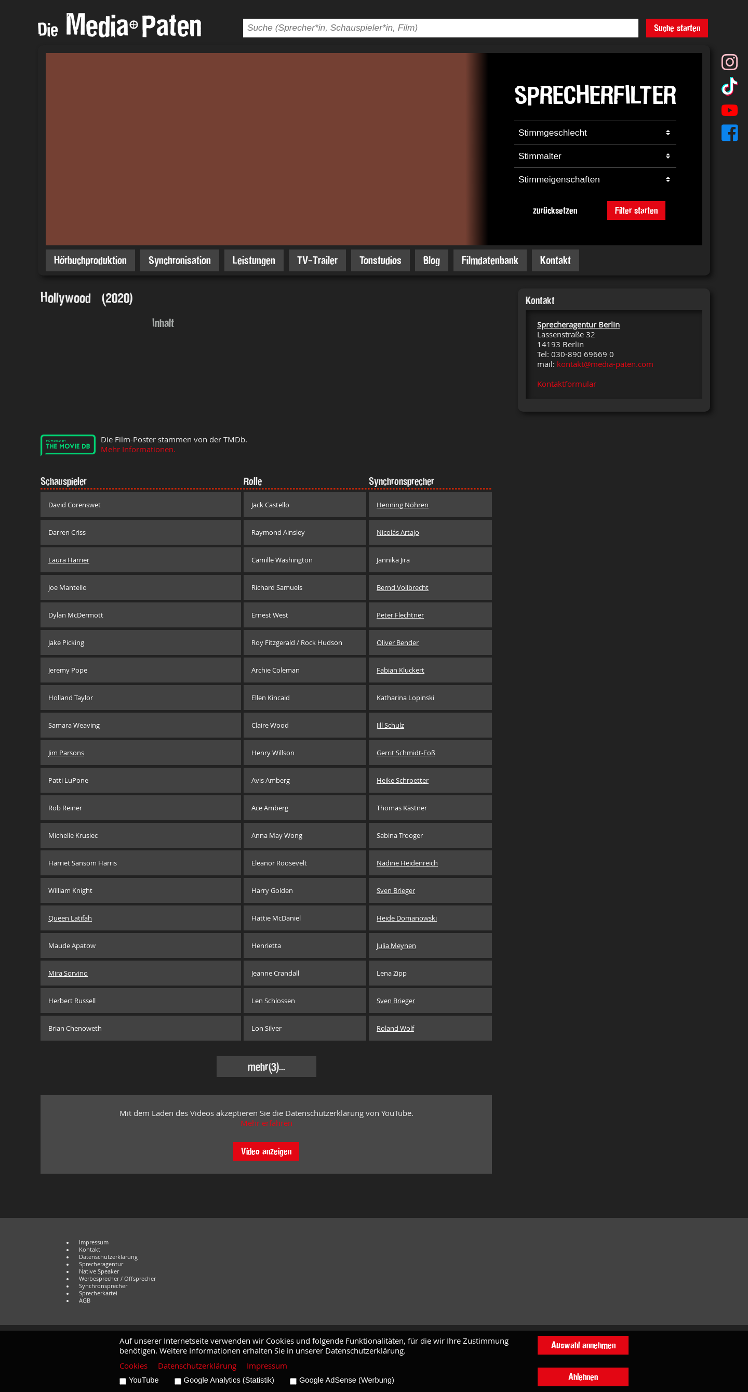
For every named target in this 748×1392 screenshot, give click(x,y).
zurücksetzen (555, 210)
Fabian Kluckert (400, 670)
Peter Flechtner (400, 615)
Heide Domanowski (407, 918)
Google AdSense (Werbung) (346, 1380)
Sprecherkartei (98, 1293)
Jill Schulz (390, 725)
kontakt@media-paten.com (605, 364)
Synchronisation (180, 260)
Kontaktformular (566, 384)
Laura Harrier (68, 559)
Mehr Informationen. (138, 449)
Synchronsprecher (103, 1286)
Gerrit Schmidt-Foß (406, 752)
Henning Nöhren (403, 504)
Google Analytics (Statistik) (229, 1380)
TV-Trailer (317, 260)
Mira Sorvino (68, 973)
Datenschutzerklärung (108, 1256)
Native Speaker (99, 1271)
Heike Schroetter (403, 780)
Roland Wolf (395, 1028)
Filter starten (636, 210)
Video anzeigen (266, 1151)
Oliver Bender (398, 642)
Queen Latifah (70, 918)
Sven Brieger (396, 890)
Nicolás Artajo (398, 532)
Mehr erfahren (266, 1123)
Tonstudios (380, 260)
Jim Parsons (66, 752)
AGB (84, 1300)
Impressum (94, 1242)
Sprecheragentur (101, 1264)
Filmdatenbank (490, 260)
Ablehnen (583, 1376)
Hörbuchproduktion (90, 260)
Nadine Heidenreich (407, 863)
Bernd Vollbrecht (403, 587)
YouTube (144, 1380)
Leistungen (254, 260)
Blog (431, 260)
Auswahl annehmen (583, 1344)
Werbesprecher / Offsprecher (117, 1278)
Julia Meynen (396, 945)
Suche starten (677, 27)
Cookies (133, 1366)
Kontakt (555, 260)
